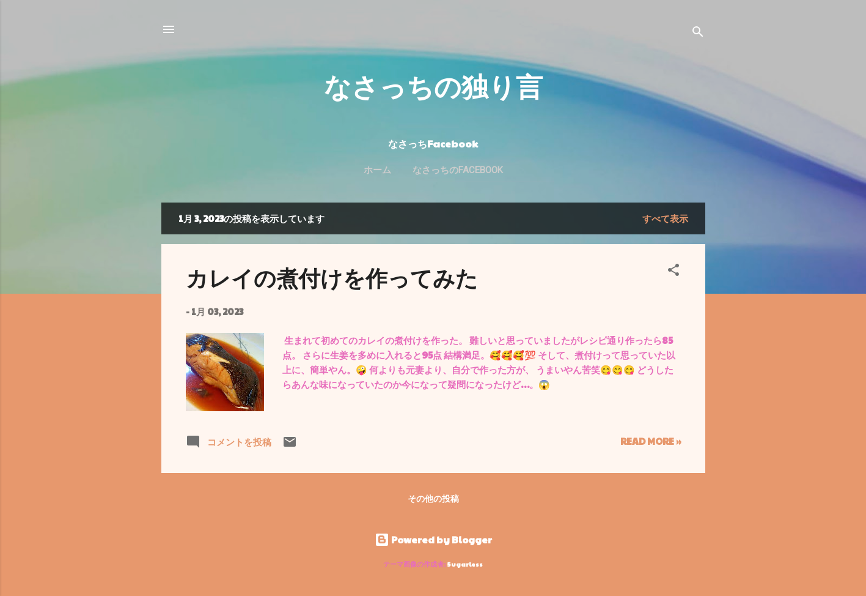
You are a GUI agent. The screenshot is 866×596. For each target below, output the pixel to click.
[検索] (698, 33)
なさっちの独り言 (433, 85)
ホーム (377, 170)
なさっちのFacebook (458, 170)
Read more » (650, 440)
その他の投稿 (433, 498)
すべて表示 (665, 218)
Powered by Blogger (433, 539)
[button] (673, 272)
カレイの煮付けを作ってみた (332, 277)
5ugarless (465, 563)
